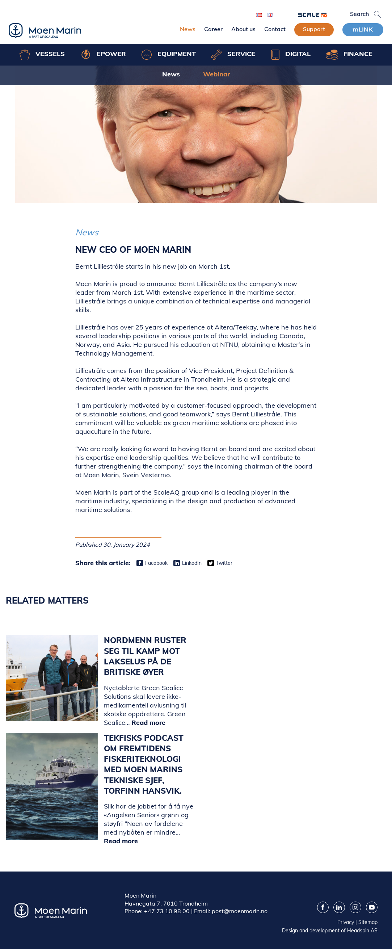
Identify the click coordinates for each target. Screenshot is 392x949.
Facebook (156, 563)
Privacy (345, 922)
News (187, 29)
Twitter (224, 563)
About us (243, 29)
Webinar (216, 74)
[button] (377, 14)
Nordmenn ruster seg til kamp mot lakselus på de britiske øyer (145, 656)
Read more (148, 722)
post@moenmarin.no (239, 911)
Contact (275, 29)
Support (314, 29)
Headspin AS (362, 930)
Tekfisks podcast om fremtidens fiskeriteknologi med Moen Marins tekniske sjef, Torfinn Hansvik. (144, 764)
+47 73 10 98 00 (167, 911)
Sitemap (368, 922)
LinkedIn (192, 563)
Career (213, 29)
